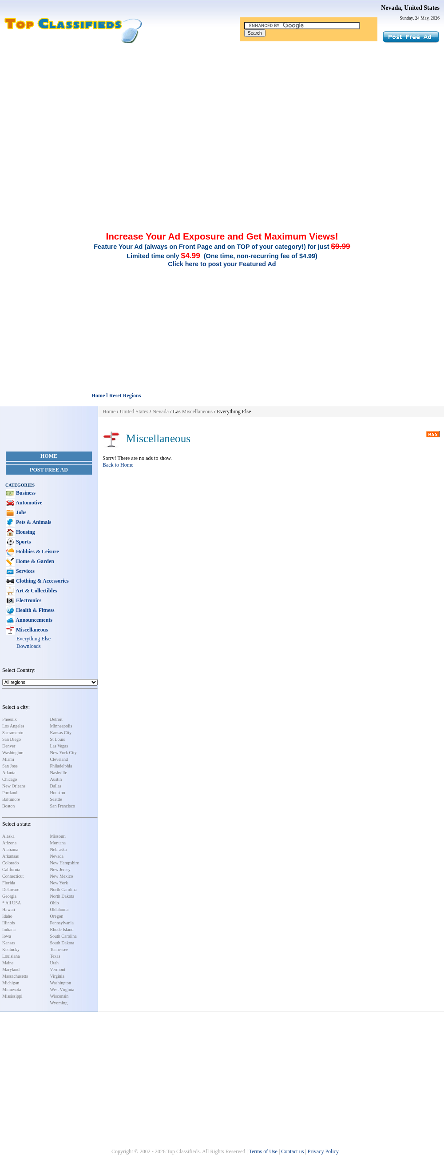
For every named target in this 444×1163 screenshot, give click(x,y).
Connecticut (13, 876)
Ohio (54, 902)
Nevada (57, 856)
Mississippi (12, 996)
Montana (58, 842)
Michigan (10, 982)
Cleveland (59, 759)
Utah (54, 962)
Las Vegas (59, 745)
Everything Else (33, 638)
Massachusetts (15, 976)
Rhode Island (62, 929)
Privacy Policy (323, 1151)
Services (25, 571)
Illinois (8, 922)
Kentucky (11, 949)
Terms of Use (263, 1151)
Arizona (9, 842)
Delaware (10, 889)
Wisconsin (59, 996)
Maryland (11, 969)
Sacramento (12, 732)
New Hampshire (64, 862)
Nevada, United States (410, 7)
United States (134, 411)
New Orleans (13, 785)
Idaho (7, 916)
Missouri (58, 836)
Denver (8, 745)
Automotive (28, 503)
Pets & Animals (33, 522)
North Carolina (63, 889)
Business (25, 493)
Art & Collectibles (36, 590)
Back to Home (118, 465)
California (11, 869)
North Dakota (62, 896)
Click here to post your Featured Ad (222, 264)
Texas (55, 956)
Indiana (9, 929)
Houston (57, 792)
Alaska (8, 836)
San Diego (11, 739)
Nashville (58, 772)
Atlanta (8, 772)
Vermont (57, 969)
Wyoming (58, 1002)
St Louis (57, 739)
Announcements (33, 620)
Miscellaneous (31, 630)
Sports (23, 542)
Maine (8, 962)
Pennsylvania (62, 922)
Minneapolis (61, 725)
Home (48, 456)
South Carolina (63, 936)
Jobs (20, 512)
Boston (8, 805)
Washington (13, 752)
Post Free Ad (49, 470)
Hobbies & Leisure (37, 551)
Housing (25, 532)
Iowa (6, 936)
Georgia (9, 896)
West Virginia (62, 989)
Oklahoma (59, 909)
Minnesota (11, 989)
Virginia (57, 976)
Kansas (8, 942)
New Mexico (61, 876)
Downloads (28, 646)
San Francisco (62, 805)
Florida (8, 882)
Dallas (56, 785)
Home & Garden (34, 561)
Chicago (9, 779)
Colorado (10, 862)
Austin (56, 779)
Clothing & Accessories (42, 581)
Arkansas (10, 856)
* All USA (11, 902)
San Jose (10, 765)
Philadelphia (61, 765)
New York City (63, 752)
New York (59, 882)
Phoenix (9, 719)
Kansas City (61, 732)
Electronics (28, 600)
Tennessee (59, 949)
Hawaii (8, 909)
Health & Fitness (35, 610)
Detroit (56, 719)
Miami (8, 759)
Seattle (56, 799)
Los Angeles (13, 725)
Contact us (292, 1151)
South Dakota (62, 942)
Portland (9, 792)
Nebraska (58, 849)
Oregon (56, 916)
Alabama (10, 849)
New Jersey (60, 869)
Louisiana (11, 956)
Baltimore (11, 799)
